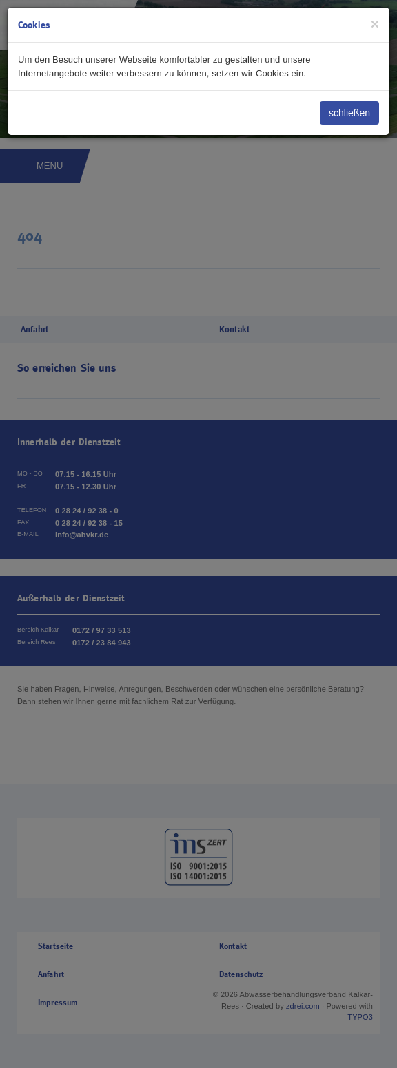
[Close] (375, 24)
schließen (349, 112)
